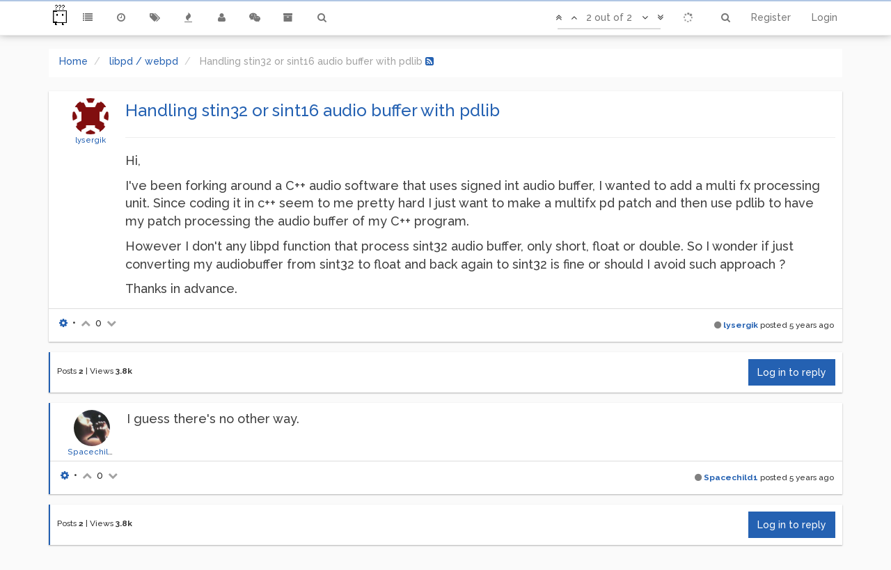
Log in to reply (791, 372)
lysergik (90, 140)
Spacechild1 (92, 452)
